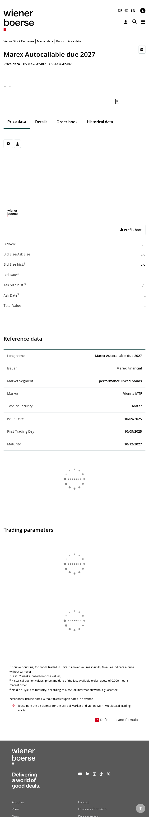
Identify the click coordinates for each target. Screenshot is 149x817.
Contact (83, 802)
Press (15, 809)
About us (18, 802)
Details (41, 121)
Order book (67, 121)
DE (120, 10)
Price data (16, 121)
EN (133, 10)
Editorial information (92, 809)
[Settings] (8, 144)
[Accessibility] (142, 10)
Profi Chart (131, 230)
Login (125, 22)
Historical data (100, 121)
